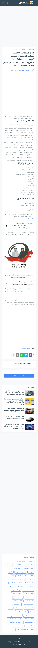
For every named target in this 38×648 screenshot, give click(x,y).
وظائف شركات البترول (15, 622)
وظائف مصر (18, 565)
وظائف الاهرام (16, 590)
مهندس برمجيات (28, 590)
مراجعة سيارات (29, 615)
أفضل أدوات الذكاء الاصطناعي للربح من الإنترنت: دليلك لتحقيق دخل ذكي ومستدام (14, 426)
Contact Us (16, 642)
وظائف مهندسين (17, 626)
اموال (21, 579)
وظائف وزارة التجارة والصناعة (25, 629)
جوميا (31, 611)
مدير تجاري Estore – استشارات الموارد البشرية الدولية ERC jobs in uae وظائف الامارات (22, 226)
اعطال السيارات (17, 601)
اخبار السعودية (29, 583)
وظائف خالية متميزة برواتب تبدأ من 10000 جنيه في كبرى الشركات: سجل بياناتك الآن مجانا (14, 402)
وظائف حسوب (29, 622)
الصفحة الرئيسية (29, 49)
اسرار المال (30, 579)
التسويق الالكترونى (28, 604)
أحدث (34, 382)
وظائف (31, 561)
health (9, 597)
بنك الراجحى (30, 586)
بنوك (12, 575)
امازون (19, 575)
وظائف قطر (18, 597)
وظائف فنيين (29, 626)
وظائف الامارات (20, 49)
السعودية (16, 604)
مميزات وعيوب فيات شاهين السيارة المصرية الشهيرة (15, 417)
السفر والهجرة (29, 608)
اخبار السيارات (29, 601)
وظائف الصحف (29, 593)
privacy (9, 642)
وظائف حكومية (17, 593)
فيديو (18, 611)
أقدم (4, 382)
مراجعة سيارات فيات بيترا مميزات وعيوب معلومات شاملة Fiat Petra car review (14, 410)
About (24, 642)
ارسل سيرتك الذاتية (19, 644)
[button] (35, 3)
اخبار (7, 579)
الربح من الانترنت (15, 568)
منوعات (31, 572)
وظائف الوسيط (29, 618)
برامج (10, 608)
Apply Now (31, 219)
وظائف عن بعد (29, 597)
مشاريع (14, 579)
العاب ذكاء (18, 608)
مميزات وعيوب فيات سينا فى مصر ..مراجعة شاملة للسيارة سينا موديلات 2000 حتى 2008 (14, 392)
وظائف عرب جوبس (17, 277)
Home (29, 642)
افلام (11, 572)
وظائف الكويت (29, 565)
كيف (10, 586)
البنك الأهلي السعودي (16, 583)
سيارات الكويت (19, 586)
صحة (24, 611)
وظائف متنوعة (29, 575)
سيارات (9, 565)
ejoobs (19, 638)
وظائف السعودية (28, 568)
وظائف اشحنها (17, 615)
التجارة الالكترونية (20, 572)
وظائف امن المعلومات (14, 618)
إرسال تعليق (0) (19, 375)
